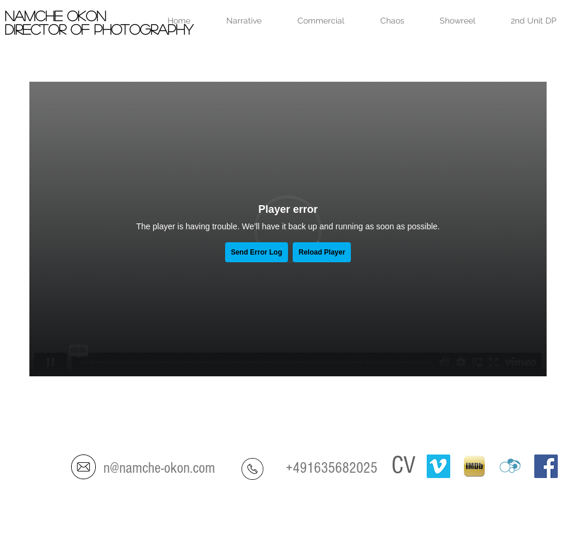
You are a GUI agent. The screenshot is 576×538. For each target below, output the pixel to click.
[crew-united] (510, 466)
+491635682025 (331, 468)
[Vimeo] (438, 466)
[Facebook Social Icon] (546, 466)
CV (403, 465)
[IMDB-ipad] (474, 466)
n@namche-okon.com (159, 468)
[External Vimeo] (288, 229)
